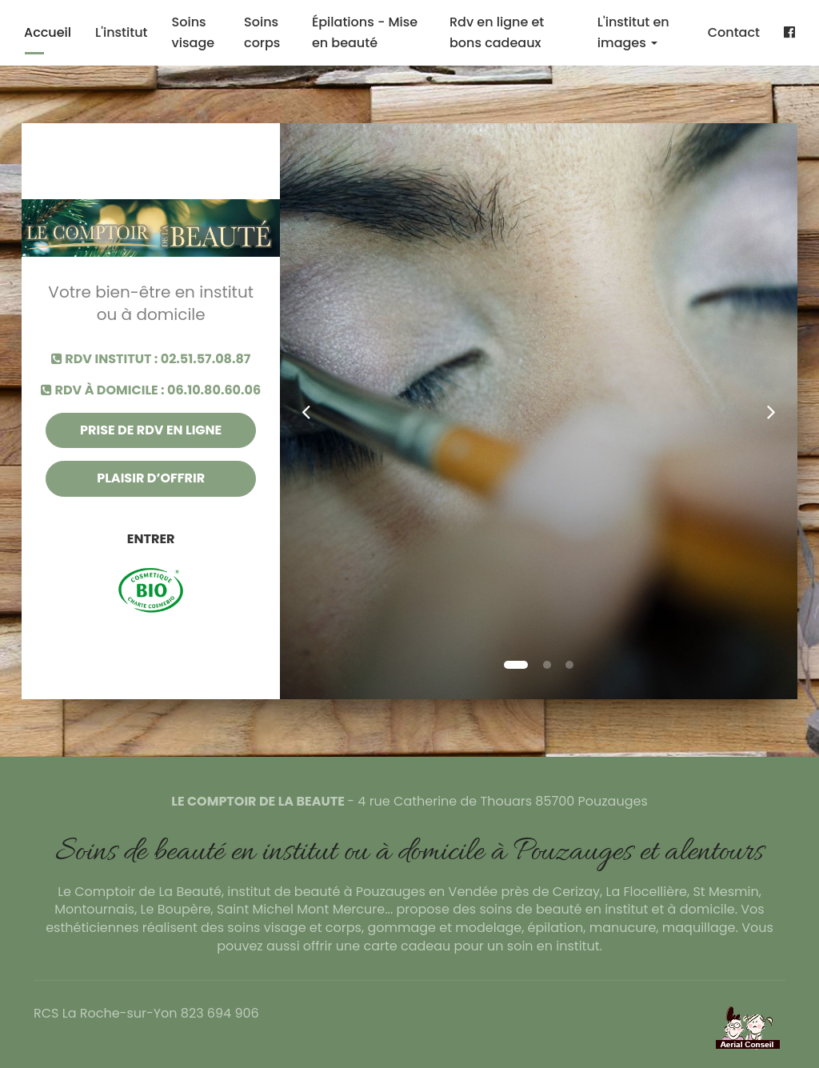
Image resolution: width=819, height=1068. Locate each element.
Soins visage (193, 32)
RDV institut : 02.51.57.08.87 (151, 359)
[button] (306, 411)
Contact (734, 32)
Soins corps (262, 32)
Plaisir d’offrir (151, 478)
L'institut (121, 32)
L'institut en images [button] (633, 32)
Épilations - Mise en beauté (364, 32)
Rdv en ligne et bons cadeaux (496, 32)
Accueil (47, 32)
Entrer (151, 539)
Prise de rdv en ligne (151, 430)
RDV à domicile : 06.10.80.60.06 (151, 390)
